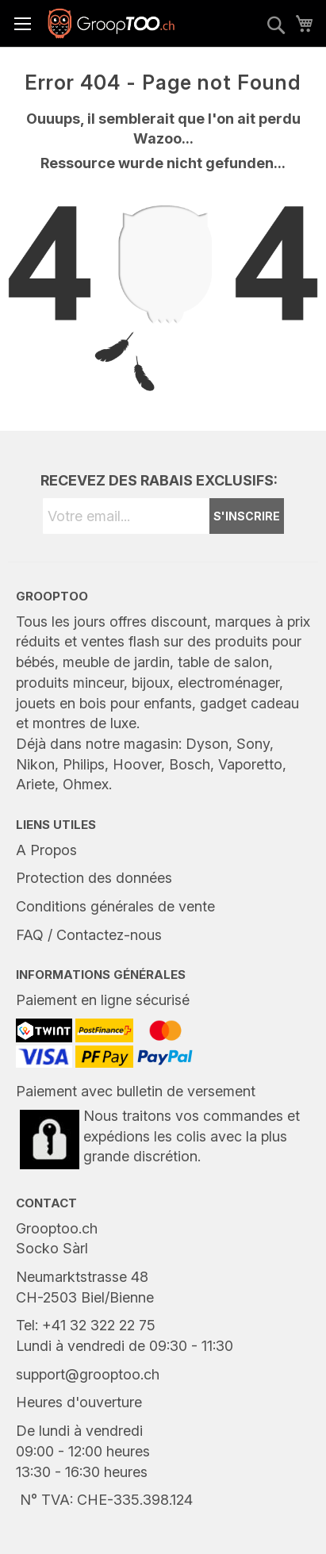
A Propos (46, 850)
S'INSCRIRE (246, 516)
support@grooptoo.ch (87, 1374)
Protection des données (94, 877)
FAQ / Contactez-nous (89, 935)
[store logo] (111, 23)
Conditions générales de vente (115, 906)
